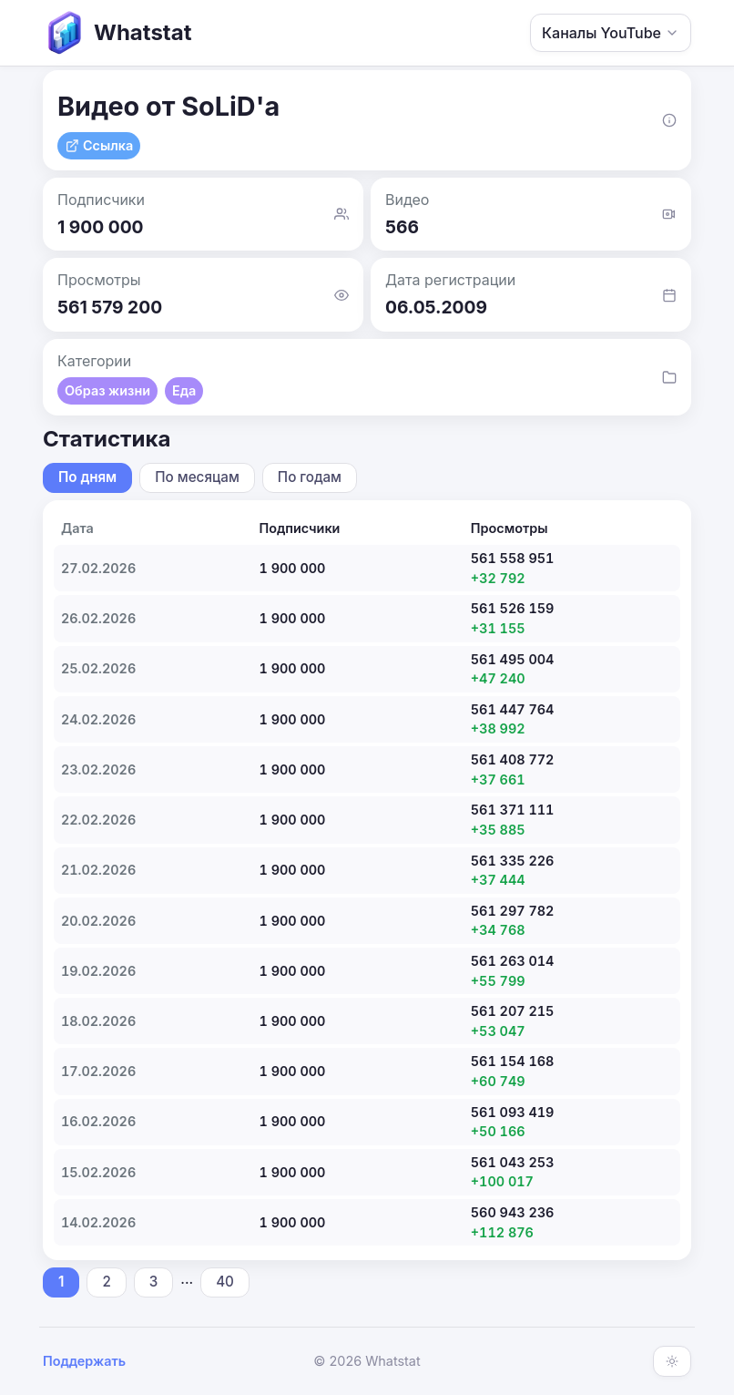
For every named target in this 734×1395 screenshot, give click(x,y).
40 (225, 1281)
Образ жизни (107, 390)
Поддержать (84, 1361)
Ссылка (99, 145)
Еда (184, 390)
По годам (310, 477)
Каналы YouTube (610, 33)
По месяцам (197, 477)
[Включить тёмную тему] (672, 1361)
